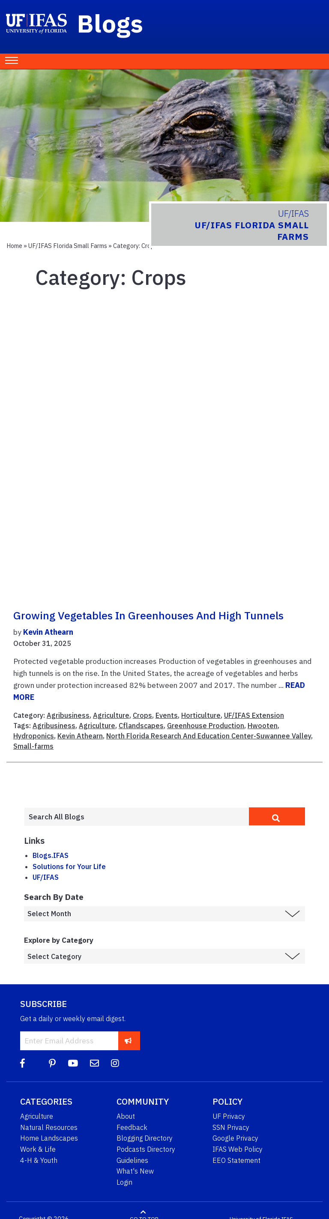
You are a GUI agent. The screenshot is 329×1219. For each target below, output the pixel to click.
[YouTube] (73, 1063)
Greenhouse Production (205, 725)
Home (14, 246)
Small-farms (33, 746)
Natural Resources (49, 1127)
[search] (277, 816)
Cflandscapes (141, 725)
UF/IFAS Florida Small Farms (67, 246)
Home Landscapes (49, 1138)
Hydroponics (33, 736)
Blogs (110, 23)
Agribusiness (68, 715)
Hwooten (263, 725)
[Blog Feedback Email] (94, 1063)
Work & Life (38, 1149)
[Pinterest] (52, 1063)
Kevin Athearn (48, 632)
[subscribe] (128, 1040)
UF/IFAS (46, 877)
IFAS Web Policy (237, 1149)
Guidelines (132, 1160)
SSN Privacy (230, 1127)
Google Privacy (235, 1138)
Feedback (132, 1127)
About (126, 1116)
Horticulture (201, 715)
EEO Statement (236, 1160)
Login (124, 1182)
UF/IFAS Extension (254, 715)
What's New (135, 1171)
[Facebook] (22, 1063)
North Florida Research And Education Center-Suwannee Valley (208, 736)
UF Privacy (228, 1116)
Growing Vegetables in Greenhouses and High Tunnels (148, 615)
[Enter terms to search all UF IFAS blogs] (136, 816)
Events (167, 715)
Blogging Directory (145, 1138)
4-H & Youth (38, 1160)
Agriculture (111, 715)
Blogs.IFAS (51, 855)
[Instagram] (115, 1063)
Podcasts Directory (146, 1149)
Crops (142, 715)
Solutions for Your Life (69, 866)
